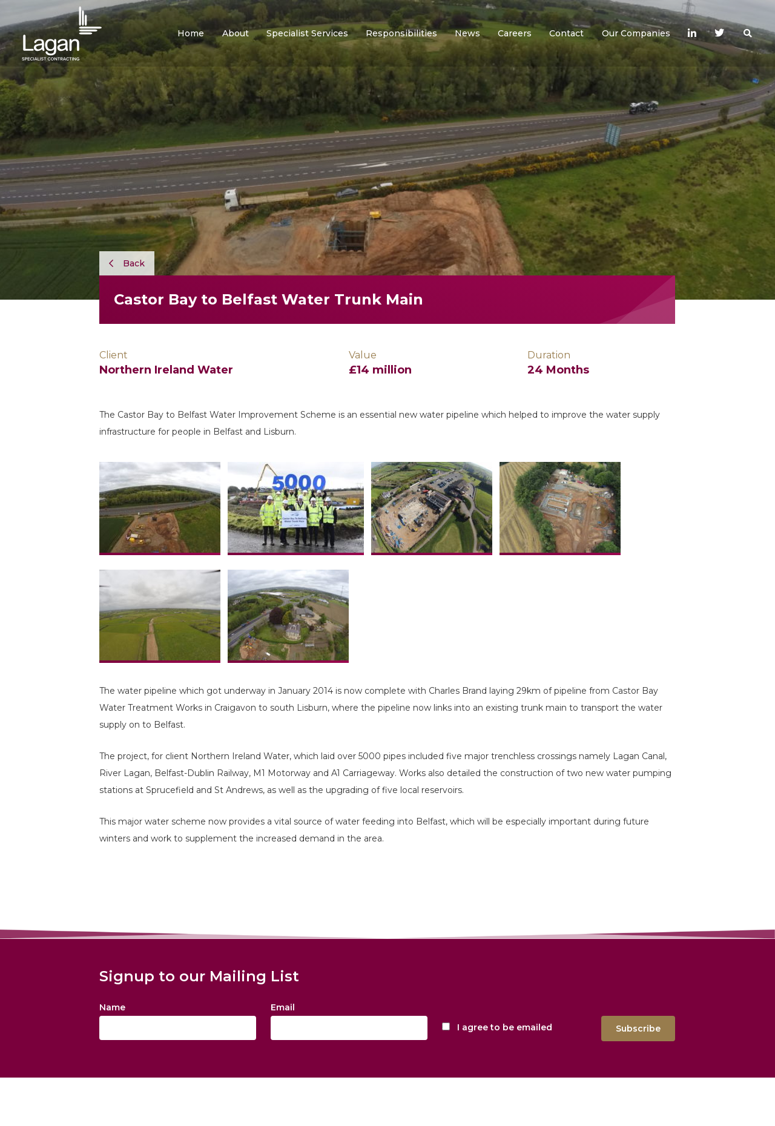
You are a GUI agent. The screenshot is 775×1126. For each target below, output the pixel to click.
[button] (235, 33)
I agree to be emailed (504, 1027)
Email (283, 1007)
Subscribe (638, 1028)
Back (127, 263)
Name (112, 1007)
